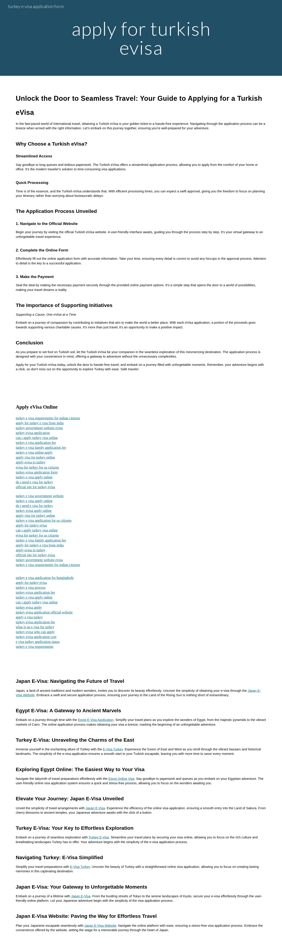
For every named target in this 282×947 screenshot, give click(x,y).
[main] (141, 38)
